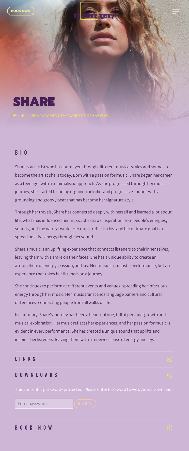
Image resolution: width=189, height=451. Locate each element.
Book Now (21, 11)
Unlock (85, 404)
